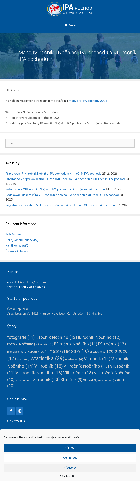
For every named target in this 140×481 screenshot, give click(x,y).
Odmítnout (70, 457)
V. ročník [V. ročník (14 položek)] (97, 358)
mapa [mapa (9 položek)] (57, 351)
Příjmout (70, 447)
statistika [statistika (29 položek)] (48, 358)
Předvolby (70, 467)
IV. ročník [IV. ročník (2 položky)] (46, 344)
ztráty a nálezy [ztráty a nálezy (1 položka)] (106, 380)
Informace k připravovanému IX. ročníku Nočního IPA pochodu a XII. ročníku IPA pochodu (65, 179)
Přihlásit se (13, 234)
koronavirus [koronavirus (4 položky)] (38, 351)
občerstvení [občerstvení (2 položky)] (98, 351)
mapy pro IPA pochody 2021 (88, 101)
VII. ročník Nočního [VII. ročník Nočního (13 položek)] (38, 372)
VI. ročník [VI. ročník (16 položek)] (48, 366)
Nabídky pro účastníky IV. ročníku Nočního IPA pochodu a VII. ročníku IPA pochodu (65, 123)
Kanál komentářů (16, 245)
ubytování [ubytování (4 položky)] (74, 359)
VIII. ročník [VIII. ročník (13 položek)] (78, 372)
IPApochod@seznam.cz (33, 282)
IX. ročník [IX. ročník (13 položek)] (112, 344)
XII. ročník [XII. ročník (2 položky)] (90, 380)
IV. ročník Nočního (22, 112)
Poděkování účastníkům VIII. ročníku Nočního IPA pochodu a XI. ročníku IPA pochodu (62, 195)
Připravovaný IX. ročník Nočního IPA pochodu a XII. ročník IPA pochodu (53, 173)
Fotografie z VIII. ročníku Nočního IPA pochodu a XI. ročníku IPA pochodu (55, 189)
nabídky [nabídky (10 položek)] (77, 351)
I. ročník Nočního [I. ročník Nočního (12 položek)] (56, 337)
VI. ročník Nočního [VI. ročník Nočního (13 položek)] (86, 366)
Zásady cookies (68, 476)
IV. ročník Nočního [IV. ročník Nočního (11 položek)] (75, 344)
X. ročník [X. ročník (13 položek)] (46, 379)
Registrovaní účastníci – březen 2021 (35, 118)
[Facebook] (11, 411)
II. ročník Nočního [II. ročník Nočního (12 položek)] (99, 337)
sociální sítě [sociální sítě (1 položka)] (23, 359)
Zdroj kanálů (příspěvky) (21, 240)
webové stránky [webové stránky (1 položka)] (23, 380)
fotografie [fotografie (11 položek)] (21, 337)
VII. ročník (51, 112)
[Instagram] (19, 411)
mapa (39, 112)
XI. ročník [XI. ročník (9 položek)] (72, 379)
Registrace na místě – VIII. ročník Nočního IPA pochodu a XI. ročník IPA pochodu (60, 205)
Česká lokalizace (16, 251)
